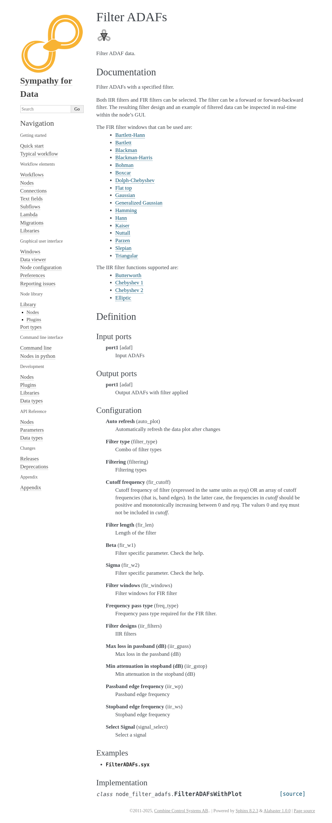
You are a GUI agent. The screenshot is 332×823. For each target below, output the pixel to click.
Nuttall (122, 233)
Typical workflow (39, 154)
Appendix (30, 487)
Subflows (30, 207)
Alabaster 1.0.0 (277, 810)
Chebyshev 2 (129, 290)
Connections (33, 191)
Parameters (32, 430)
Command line (36, 348)
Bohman (124, 165)
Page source (304, 810)
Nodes (27, 183)
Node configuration (41, 267)
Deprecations (34, 467)
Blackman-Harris (134, 158)
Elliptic (123, 298)
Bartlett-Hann (130, 135)
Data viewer (33, 259)
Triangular (126, 256)
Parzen (122, 240)
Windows (30, 252)
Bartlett (123, 143)
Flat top (123, 188)
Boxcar (123, 173)
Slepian (123, 248)
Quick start (32, 146)
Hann (121, 218)
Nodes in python (37, 356)
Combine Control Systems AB (181, 810)
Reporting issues (37, 284)
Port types (31, 327)
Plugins (34, 319)
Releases (29, 459)
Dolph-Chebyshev (135, 180)
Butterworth (128, 275)
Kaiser (122, 226)
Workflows (32, 175)
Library (28, 304)
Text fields (31, 199)
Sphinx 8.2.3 (247, 810)
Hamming (126, 210)
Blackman (126, 150)
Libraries (30, 231)
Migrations (32, 223)
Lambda (29, 215)
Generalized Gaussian (139, 203)
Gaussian (125, 195)
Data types (31, 401)
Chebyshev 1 (129, 283)
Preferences (32, 275)
